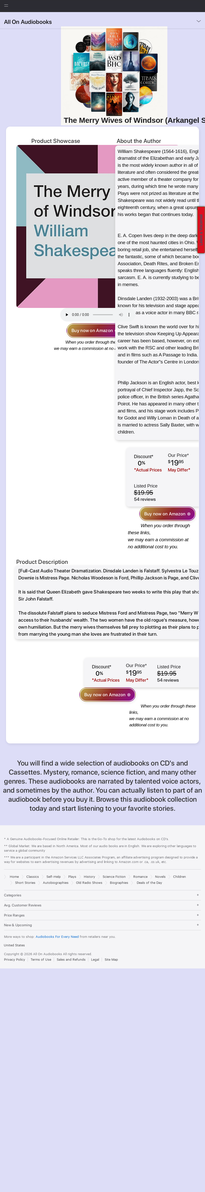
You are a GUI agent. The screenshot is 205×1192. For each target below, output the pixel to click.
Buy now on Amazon (92, 330)
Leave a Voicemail (201, 230)
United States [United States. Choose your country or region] (14, 894)
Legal (95, 908)
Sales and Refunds (71, 908)
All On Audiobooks (28, 21)
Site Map (111, 908)
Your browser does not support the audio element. (97, 314)
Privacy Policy (14, 908)
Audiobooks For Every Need (58, 885)
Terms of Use (41, 908)
